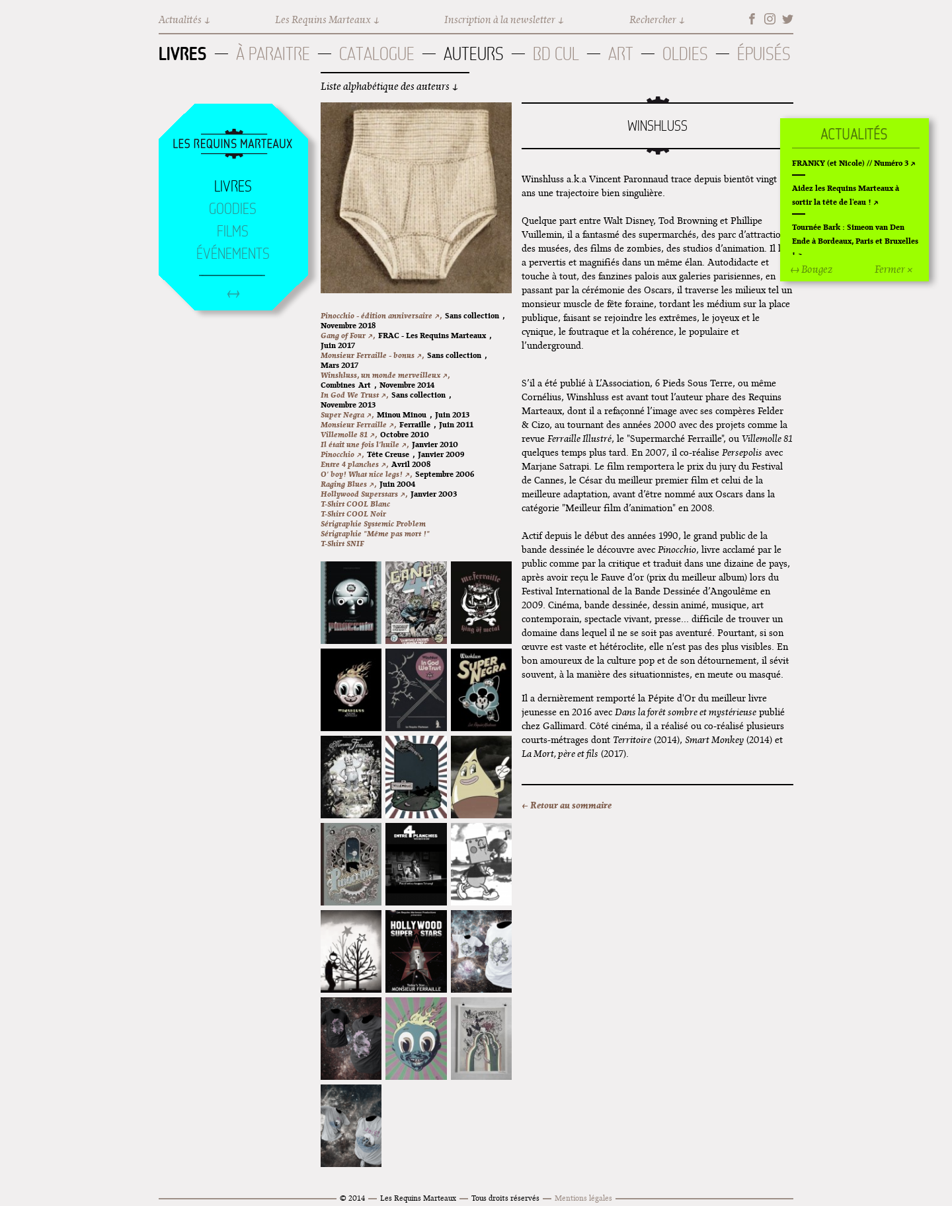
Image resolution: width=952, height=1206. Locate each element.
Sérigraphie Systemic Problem (373, 523)
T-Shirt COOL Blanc (355, 504)
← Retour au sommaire (567, 805)
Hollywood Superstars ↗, (364, 494)
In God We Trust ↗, (354, 395)
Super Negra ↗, (347, 414)
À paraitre (273, 53)
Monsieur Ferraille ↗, (358, 424)
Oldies (685, 53)
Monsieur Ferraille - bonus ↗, (372, 355)
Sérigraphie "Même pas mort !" (375, 533)
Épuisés (764, 53)
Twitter (787, 18)
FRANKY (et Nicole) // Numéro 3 (850, 163)
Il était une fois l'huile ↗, (365, 444)
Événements (233, 254)
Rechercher (652, 19)
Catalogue (377, 53)
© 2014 (352, 1198)
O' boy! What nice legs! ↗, (366, 474)
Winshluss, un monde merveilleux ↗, (385, 375)
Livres (183, 53)
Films (233, 231)
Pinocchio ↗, (342, 454)
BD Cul (556, 53)
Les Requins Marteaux (323, 19)
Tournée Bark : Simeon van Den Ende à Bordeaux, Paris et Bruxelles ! (855, 241)
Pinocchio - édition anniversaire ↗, (381, 315)
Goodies (233, 209)
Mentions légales (583, 1198)
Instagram (769, 18)
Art (620, 53)
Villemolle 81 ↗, (349, 434)
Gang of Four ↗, (348, 335)
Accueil (233, 145)
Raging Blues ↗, (348, 484)
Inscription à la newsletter (499, 19)
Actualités (180, 19)
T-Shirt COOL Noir (353, 513)
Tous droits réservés (505, 1198)
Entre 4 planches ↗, (354, 464)
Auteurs (474, 53)
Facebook (752, 18)
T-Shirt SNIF (342, 543)
